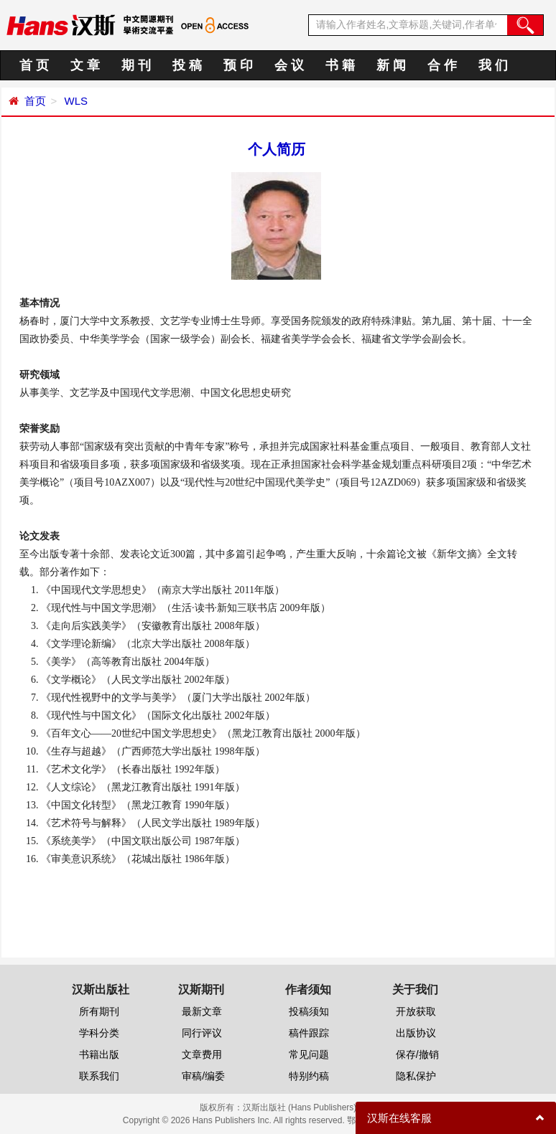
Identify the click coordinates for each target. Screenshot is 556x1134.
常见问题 (309, 1054)
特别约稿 (309, 1076)
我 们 (493, 65)
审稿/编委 (203, 1076)
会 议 (289, 65)
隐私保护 (416, 1076)
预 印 (238, 65)
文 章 (85, 65)
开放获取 (416, 1011)
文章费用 (202, 1054)
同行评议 (202, 1033)
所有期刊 (99, 1011)
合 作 (442, 65)
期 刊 (136, 65)
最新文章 (202, 1011)
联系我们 (99, 1076)
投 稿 (187, 65)
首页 (35, 101)
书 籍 (340, 65)
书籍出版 (99, 1054)
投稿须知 (309, 1011)
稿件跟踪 (309, 1033)
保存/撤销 (417, 1054)
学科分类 (99, 1033)
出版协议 (416, 1033)
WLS (74, 101)
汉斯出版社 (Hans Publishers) (300, 1107)
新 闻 (391, 65)
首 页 (34, 65)
